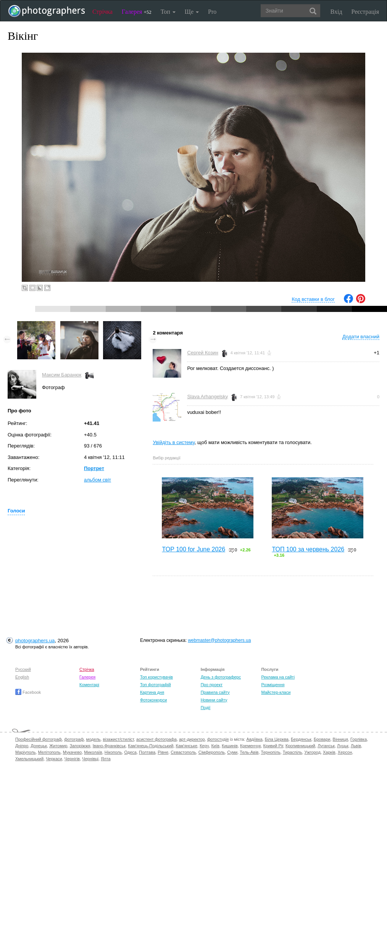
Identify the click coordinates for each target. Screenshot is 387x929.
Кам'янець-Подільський (150, 745)
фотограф (74, 739)
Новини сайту (214, 700)
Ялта (105, 758)
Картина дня (152, 692)
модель (93, 739)
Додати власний (360, 336)
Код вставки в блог (313, 299)
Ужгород (313, 752)
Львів (356, 745)
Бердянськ (301, 739)
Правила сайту (215, 692)
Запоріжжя (79, 745)
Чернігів (72, 758)
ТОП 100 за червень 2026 (308, 549)
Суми (232, 752)
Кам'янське (187, 745)
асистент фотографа (156, 739)
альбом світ (97, 480)
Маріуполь (25, 752)
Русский (23, 669)
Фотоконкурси (153, 700)
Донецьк (39, 745)
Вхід (336, 11)
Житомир (58, 745)
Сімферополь (211, 752)
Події (206, 707)
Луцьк (342, 745)
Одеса (130, 752)
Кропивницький (300, 745)
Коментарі (89, 684)
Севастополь (183, 752)
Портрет (94, 468)
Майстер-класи (275, 692)
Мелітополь (49, 752)
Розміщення (272, 684)
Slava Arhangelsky (207, 396)
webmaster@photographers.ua (219, 640)
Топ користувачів (156, 677)
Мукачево (72, 752)
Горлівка (358, 739)
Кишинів (230, 745)
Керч (204, 745)
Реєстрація (365, 11)
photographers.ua (35, 640)
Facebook (28, 692)
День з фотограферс (221, 677)
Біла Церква (277, 739)
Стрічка (102, 11)
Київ (215, 745)
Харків (329, 752)
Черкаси (54, 758)
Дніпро (21, 745)
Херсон (345, 752)
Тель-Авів (249, 752)
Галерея (137, 11)
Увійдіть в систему (174, 442)
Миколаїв (93, 752)
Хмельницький (29, 758)
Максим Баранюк (61, 375)
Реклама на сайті (278, 677)
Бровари (322, 739)
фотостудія (218, 739)
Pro (212, 11)
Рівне (163, 752)
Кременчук (250, 745)
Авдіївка (255, 739)
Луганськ (326, 745)
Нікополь (113, 752)
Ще (192, 11)
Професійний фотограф (38, 739)
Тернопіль (271, 752)
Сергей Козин (202, 352)
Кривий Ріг (273, 745)
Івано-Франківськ (109, 745)
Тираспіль (292, 752)
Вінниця (340, 739)
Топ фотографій (155, 684)
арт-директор (192, 739)
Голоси (16, 511)
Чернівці (90, 758)
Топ (168, 11)
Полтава (147, 752)
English (22, 677)
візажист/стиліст (118, 739)
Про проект (212, 684)
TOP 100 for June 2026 (193, 549)
